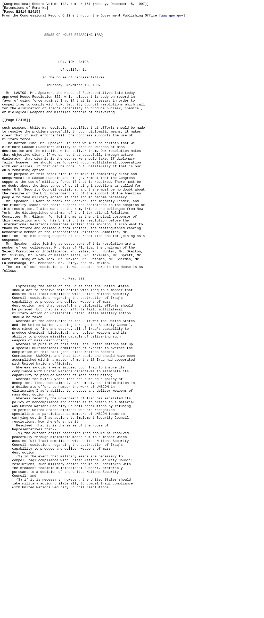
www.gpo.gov (172, 18)
